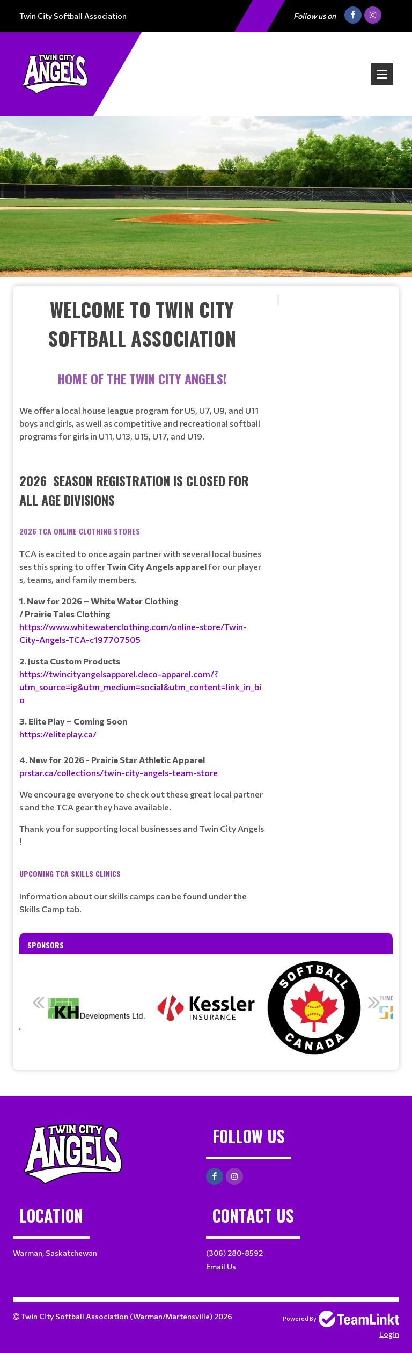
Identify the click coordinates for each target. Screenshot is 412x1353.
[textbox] (141, 324)
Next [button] (373, 1002)
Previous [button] (38, 1002)
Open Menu (382, 74)
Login (389, 1334)
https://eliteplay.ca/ (58, 734)
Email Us (221, 1266)
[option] (97, 1008)
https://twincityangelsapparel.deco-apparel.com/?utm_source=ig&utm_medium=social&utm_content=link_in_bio (140, 687)
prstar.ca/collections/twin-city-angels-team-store (118, 772)
